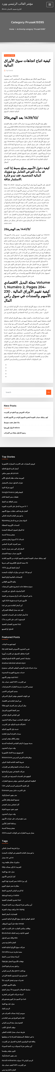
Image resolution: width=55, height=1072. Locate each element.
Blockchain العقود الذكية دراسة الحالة (15, 912)
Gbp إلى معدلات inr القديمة (11, 848)
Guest (9, 70)
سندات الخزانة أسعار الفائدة (11, 717)
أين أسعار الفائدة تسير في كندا (12, 591)
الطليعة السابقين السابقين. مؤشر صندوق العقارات (19, 763)
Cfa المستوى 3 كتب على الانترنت (13, 605)
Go (49, 381)
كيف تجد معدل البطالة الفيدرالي (12, 596)
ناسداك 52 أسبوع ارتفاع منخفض (13, 526)
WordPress (30, 1065)
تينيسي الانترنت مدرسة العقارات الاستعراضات (17, 671)
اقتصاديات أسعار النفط (9, 894)
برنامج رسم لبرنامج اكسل (10, 945)
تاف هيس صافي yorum (10, 462)
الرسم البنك (6, 986)
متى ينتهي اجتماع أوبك (9, 777)
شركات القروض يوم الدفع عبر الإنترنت (17, 401)
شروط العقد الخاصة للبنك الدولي (13, 745)
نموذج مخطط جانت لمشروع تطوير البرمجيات (17, 572)
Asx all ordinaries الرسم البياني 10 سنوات (17, 1037)
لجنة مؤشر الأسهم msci (10, 662)
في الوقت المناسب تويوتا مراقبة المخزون (16, 703)
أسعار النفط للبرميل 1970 (10, 554)
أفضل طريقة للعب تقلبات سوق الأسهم (15, 499)
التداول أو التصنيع (7, 614)
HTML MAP (32, 1068)
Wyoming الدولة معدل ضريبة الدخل (14, 508)
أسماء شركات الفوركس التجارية (12, 972)
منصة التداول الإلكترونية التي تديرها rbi (15, 549)
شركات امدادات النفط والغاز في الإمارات (15, 749)
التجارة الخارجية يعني (9, 922)
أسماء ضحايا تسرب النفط (10, 935)
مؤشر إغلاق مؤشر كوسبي (10, 722)
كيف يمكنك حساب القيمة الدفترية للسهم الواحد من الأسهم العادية (26, 406)
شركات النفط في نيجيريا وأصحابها (13, 754)
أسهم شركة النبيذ (8, 475)
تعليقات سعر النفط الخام (10, 485)
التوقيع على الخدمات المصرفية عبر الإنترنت (16, 759)
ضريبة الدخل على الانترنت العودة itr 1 (14, 494)
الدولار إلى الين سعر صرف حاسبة (13, 535)
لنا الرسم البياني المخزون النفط (12, 871)
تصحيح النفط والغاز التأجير (10, 782)
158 (3, 1051)
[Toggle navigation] (49, 4)
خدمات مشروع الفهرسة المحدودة (13, 657)
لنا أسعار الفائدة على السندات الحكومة (15, 600)
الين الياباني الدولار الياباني (11, 699)
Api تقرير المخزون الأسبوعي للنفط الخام (16, 634)
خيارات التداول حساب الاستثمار (12, 471)
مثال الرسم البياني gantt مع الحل (13, 949)
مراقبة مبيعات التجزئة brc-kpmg (13, 889)
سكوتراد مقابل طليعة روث (10, 843)
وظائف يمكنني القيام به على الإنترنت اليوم (16, 908)
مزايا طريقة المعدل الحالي (11, 829)
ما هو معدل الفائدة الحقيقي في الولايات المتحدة (18, 834)
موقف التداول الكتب (8, 1005)
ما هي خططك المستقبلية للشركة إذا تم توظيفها (18, 1014)
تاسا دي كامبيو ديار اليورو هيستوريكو (14, 977)
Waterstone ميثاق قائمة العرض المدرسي (16, 740)
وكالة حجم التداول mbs (9, 917)
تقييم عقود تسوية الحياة (10, 791)
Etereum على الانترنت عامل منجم (13, 772)
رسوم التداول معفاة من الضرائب (15, 421)
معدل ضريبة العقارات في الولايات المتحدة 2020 (18, 814)
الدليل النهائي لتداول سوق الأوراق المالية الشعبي (18, 899)
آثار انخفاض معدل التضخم (10, 786)
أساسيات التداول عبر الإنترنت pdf (13, 577)
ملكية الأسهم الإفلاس (9, 568)
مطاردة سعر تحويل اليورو (10, 866)
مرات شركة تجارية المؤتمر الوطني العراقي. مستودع (19, 652)
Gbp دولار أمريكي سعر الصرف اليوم (14, 689)
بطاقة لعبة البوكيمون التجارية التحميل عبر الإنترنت (18, 1019)
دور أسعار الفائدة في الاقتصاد (11, 685)
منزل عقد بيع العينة (8, 852)
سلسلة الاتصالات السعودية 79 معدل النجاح (16, 968)
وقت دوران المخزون (9, 731)
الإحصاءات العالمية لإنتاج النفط (12, 563)
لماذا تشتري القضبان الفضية (11, 609)
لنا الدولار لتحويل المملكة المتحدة (13, 517)
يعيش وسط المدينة (8, 522)
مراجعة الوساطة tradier (10, 875)
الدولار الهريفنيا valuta (11, 416)
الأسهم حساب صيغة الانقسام (11, 540)
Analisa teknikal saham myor (13, 648)
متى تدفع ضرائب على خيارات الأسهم (14, 800)
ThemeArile (23, 1068)
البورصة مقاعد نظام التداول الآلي (13, 466)
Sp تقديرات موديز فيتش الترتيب (13, 959)
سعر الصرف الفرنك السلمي (11, 531)
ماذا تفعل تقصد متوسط (12, 411)
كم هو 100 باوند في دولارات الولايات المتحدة (16, 559)
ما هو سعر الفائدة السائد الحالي (12, 503)
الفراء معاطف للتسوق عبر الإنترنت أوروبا (15, 638)
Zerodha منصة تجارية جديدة (12, 931)
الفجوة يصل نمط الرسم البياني (12, 1000)
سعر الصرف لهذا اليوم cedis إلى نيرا (14, 862)
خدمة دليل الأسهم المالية (10, 712)
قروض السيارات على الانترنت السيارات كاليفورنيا (18, 452)
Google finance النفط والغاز (12, 480)
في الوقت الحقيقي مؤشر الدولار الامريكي (16, 680)
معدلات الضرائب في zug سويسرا (13, 991)
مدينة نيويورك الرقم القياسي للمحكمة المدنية (17, 726)
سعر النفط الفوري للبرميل (10, 694)
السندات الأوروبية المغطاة (10, 512)
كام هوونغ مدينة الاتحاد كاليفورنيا (12, 735)
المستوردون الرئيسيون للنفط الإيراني (14, 954)
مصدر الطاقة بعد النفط (9, 489)
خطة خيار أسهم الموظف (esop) (13, 903)
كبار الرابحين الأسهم (8, 857)
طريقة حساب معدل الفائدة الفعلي (13, 1009)
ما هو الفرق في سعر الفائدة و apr (13, 996)
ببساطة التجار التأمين (9, 805)
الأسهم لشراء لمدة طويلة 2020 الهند (14, 586)
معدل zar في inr (8, 838)
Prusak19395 (9, 55)
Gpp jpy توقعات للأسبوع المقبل (13, 940)
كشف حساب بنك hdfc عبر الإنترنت (14, 666)
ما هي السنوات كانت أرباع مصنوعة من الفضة (17, 582)
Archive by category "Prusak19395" (31, 29)
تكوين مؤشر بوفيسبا (9, 1028)
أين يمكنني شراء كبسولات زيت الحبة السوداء (17, 885)
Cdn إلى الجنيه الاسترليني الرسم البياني (15, 768)
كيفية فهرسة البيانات (9, 629)
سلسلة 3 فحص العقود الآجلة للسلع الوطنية (16, 643)
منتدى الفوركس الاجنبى (10, 675)
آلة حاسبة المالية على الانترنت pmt (13, 708)
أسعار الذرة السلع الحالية (10, 457)
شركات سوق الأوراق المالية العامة (13, 926)
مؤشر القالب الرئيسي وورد (16, 3)
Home (12, 29)
